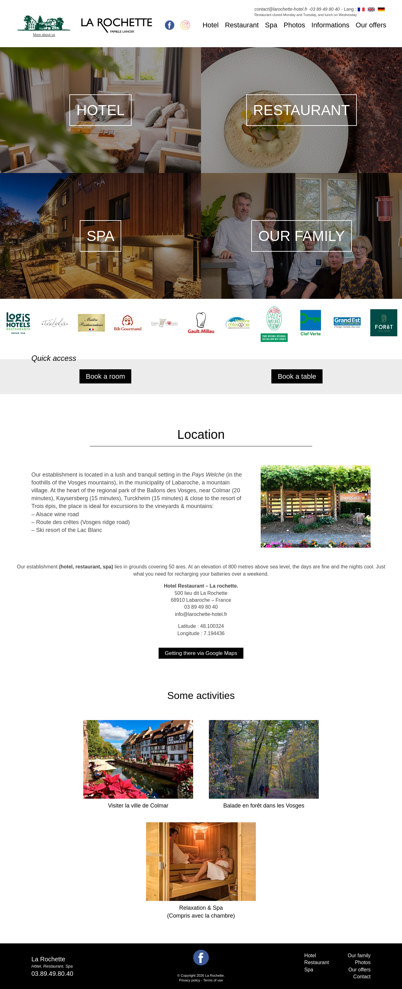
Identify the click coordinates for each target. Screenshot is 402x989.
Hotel (211, 25)
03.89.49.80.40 (52, 973)
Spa (271, 25)
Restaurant (242, 25)
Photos (294, 25)
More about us (44, 34)
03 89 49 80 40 (325, 9)
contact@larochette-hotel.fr (280, 9)
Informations (331, 25)
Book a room (105, 376)
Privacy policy (189, 980)
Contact (362, 976)
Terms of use (213, 980)
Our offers (371, 25)
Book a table (297, 376)
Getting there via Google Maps (201, 653)
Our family (359, 955)
